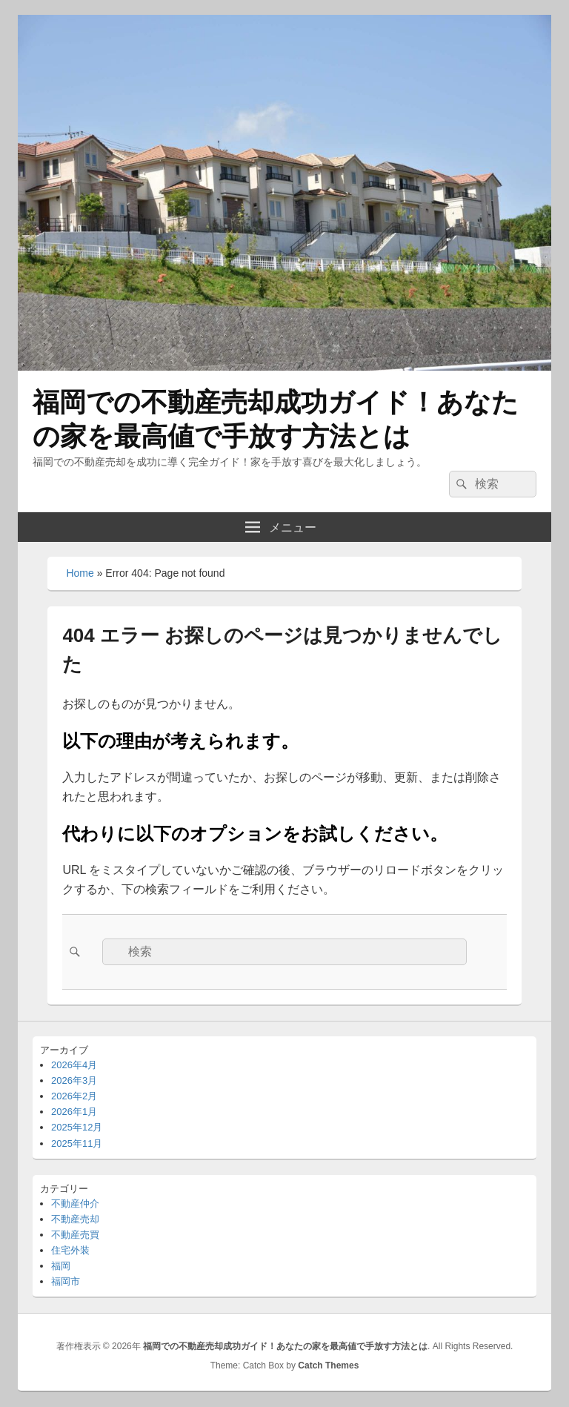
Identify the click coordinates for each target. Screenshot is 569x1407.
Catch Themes (328, 1365)
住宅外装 (70, 1250)
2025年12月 (76, 1127)
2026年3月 (74, 1080)
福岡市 (65, 1281)
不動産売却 (75, 1219)
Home (79, 573)
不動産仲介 (75, 1203)
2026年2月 (74, 1096)
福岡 (60, 1265)
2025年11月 (76, 1143)
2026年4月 (74, 1064)
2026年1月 (74, 1111)
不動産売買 (75, 1234)
